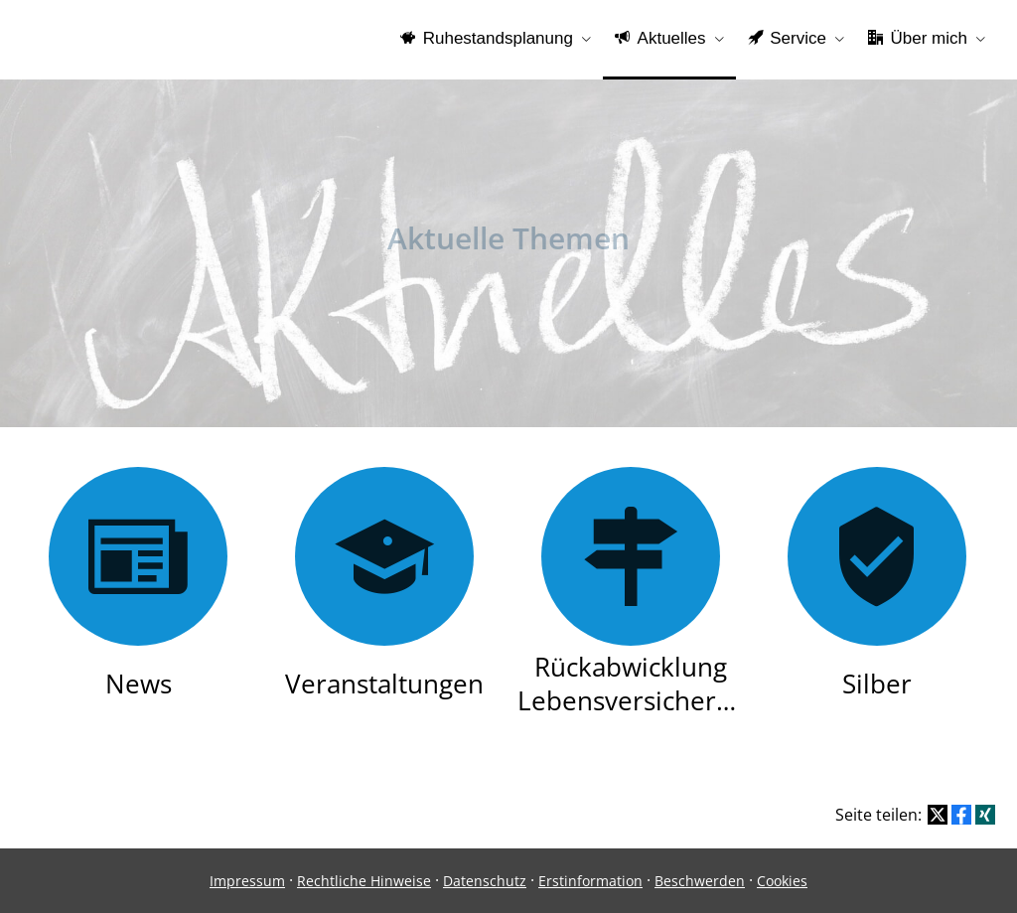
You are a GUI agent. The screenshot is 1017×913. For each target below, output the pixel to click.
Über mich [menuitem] (917, 38)
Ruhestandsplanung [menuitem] (486, 38)
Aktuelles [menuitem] (660, 38)
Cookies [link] (782, 880)
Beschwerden (699, 880)
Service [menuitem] (787, 38)
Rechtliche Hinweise (364, 880)
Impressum (247, 880)
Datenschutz (484, 880)
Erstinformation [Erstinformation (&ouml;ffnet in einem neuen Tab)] (590, 880)
